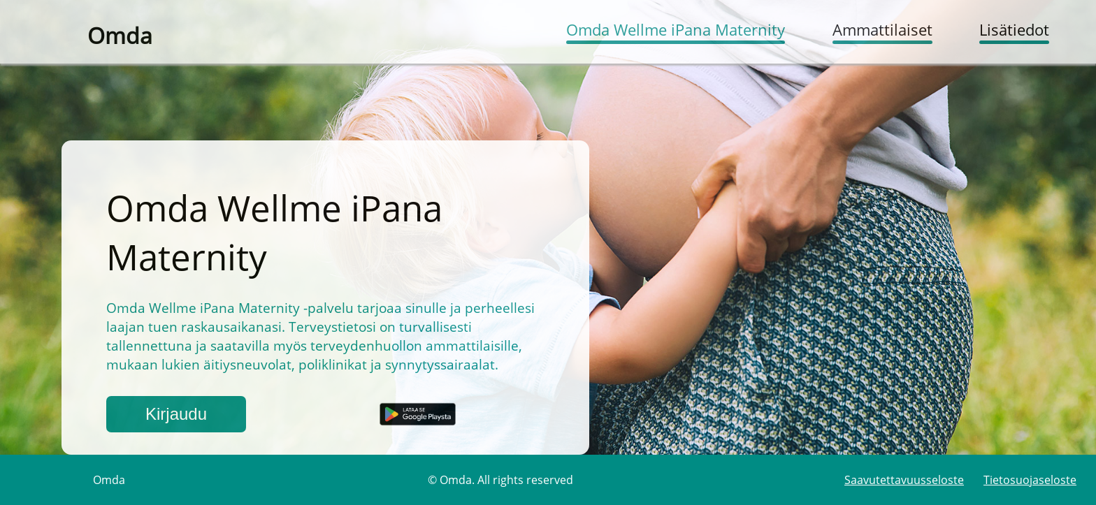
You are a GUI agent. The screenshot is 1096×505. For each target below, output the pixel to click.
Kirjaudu (176, 413)
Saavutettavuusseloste (904, 480)
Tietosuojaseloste (1029, 480)
